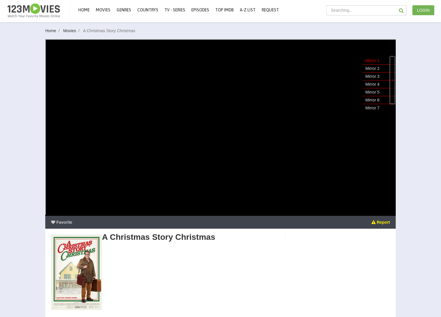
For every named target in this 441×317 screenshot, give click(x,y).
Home (84, 10)
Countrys (147, 10)
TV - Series (174, 10)
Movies (72, 30)
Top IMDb (224, 10)
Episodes (200, 10)
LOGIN (423, 10)
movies (103, 10)
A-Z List (248, 10)
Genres (124, 10)
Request (270, 10)
